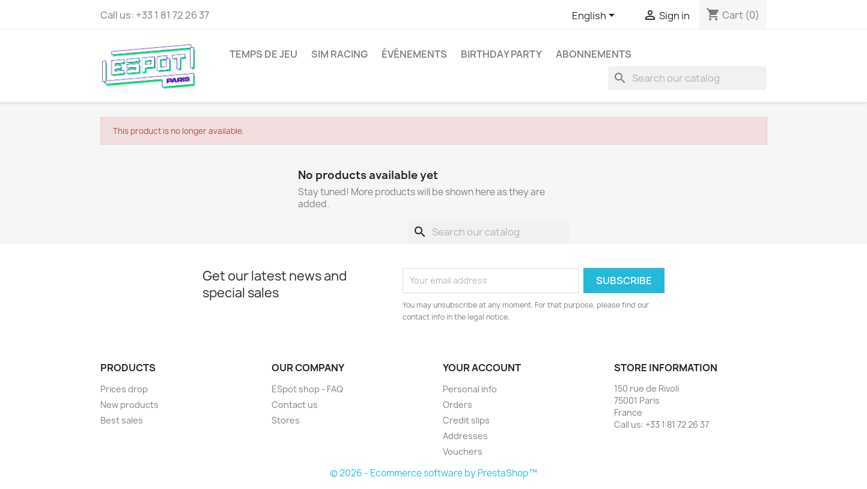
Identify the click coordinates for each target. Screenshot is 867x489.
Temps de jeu (263, 54)
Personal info (470, 389)
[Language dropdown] (595, 16)
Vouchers (462, 451)
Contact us (295, 404)
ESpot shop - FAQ (307, 389)
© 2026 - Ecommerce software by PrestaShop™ (433, 473)
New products (129, 404)
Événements (414, 54)
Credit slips (466, 420)
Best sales (121, 420)
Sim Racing (339, 54)
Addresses (465, 436)
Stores (286, 420)
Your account (482, 367)
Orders (457, 404)
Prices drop (124, 389)
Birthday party (501, 54)
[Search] (687, 78)
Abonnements (593, 54)
